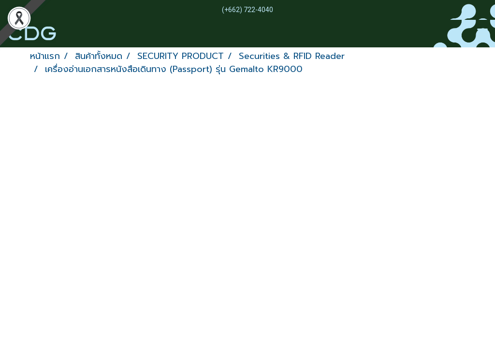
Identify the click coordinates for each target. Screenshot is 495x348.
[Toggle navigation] (482, 33)
